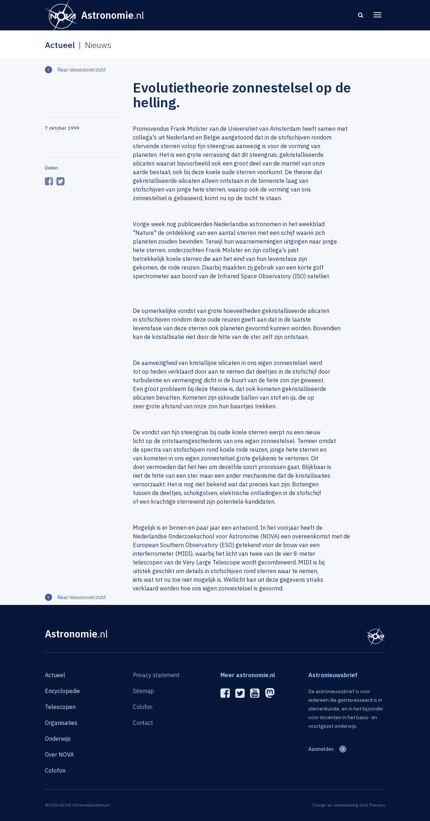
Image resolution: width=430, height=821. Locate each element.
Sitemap (143, 691)
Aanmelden (321, 749)
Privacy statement (156, 675)
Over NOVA (59, 754)
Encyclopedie (62, 691)
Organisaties (61, 722)
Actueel (55, 675)
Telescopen (60, 706)
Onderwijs (58, 738)
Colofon (55, 770)
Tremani (377, 805)
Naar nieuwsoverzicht (82, 69)
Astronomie (76, 633)
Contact (143, 722)
